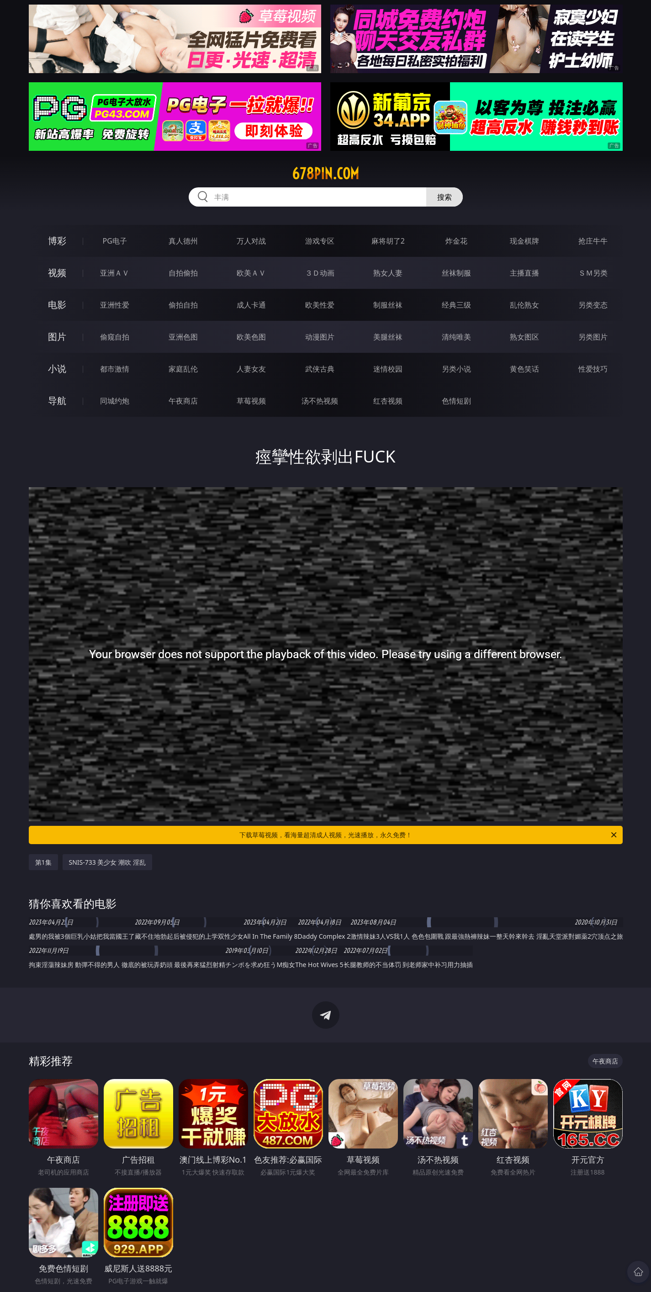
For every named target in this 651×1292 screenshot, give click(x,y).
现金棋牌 (524, 241)
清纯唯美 (456, 337)
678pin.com (325, 174)
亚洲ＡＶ (114, 273)
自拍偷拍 (183, 273)
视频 (57, 272)
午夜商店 (183, 401)
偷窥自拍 (114, 337)
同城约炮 (114, 401)
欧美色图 (251, 337)
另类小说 (456, 369)
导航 (57, 400)
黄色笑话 (524, 369)
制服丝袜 (387, 305)
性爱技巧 (593, 369)
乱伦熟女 (524, 305)
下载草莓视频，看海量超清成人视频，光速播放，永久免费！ (428, 834)
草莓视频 (251, 401)
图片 (57, 336)
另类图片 (593, 337)
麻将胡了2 (388, 241)
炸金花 (456, 241)
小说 (57, 368)
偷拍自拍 (183, 305)
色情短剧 (456, 401)
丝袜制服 (456, 273)
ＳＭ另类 (593, 273)
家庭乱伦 (183, 369)
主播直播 (524, 273)
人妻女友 (251, 369)
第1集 (43, 862)
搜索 (444, 197)
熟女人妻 (387, 273)
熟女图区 (524, 337)
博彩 (57, 240)
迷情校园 (387, 369)
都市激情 (114, 369)
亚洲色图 (183, 337)
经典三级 (456, 305)
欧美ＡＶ (251, 273)
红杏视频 (387, 401)
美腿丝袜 (387, 337)
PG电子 (115, 241)
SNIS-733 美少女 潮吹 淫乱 (107, 862)
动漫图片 (319, 337)
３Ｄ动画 (319, 273)
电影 (57, 304)
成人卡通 (251, 305)
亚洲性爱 (114, 305)
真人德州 (183, 241)
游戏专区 (319, 241)
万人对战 (251, 241)
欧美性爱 (319, 305)
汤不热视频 (320, 401)
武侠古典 (319, 369)
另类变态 (593, 305)
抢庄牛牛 (593, 241)
